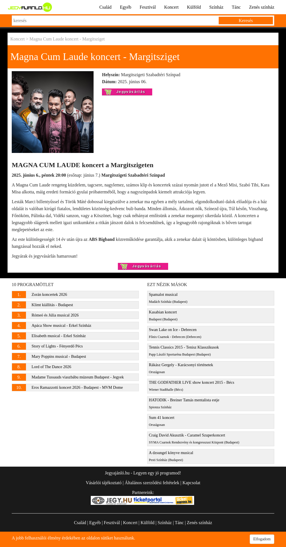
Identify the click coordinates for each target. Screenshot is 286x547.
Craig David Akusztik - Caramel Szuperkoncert (194, 438)
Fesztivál (148, 7)
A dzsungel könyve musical (171, 456)
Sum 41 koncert (161, 421)
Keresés (246, 20)
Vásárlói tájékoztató (103, 482)
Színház (216, 7)
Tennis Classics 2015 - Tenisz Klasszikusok (184, 350)
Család (105, 7)
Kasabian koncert (163, 315)
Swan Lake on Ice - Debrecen (175, 333)
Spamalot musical (168, 298)
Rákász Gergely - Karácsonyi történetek (181, 368)
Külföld (194, 7)
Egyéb (125, 7)
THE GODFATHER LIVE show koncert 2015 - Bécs (191, 386)
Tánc (236, 7)
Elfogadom (262, 539)
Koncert (171, 7)
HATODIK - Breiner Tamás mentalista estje (184, 403)
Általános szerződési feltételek (152, 482)
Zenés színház (261, 7)
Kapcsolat (191, 482)
